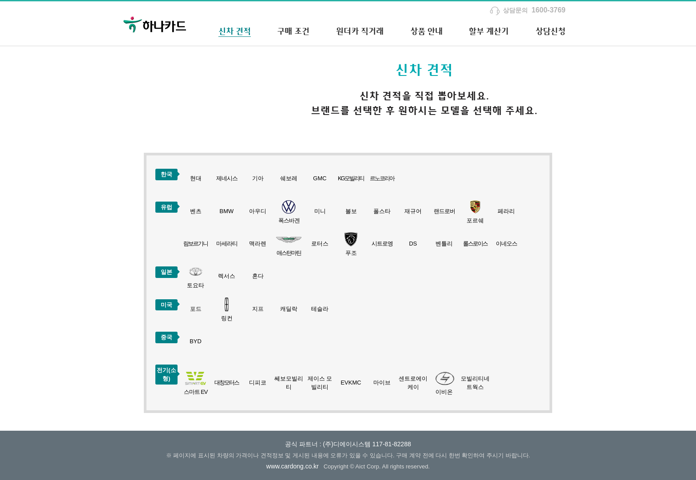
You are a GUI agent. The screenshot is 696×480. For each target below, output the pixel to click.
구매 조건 (293, 31)
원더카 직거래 (360, 31)
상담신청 (550, 31)
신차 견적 (234, 31)
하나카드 (155, 23)
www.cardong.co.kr (292, 466)
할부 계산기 (489, 31)
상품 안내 (426, 31)
